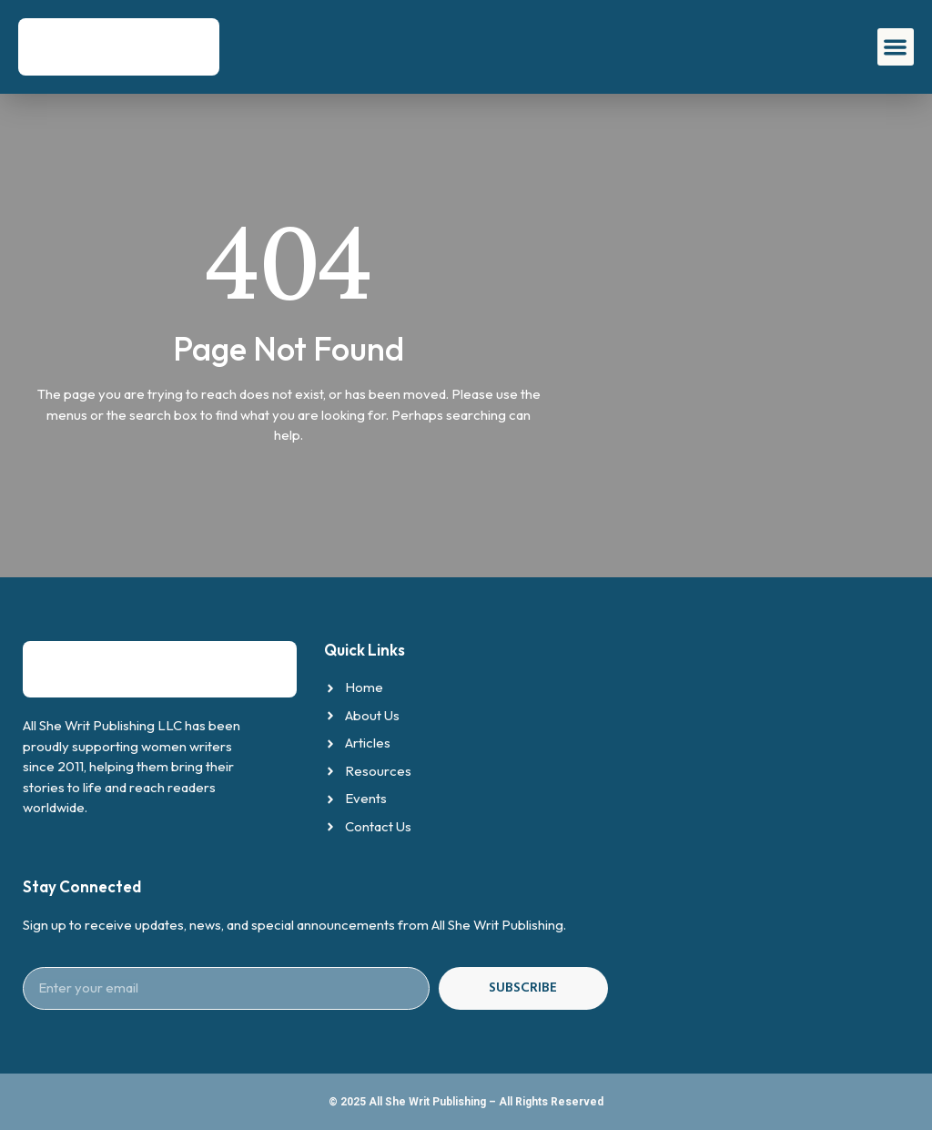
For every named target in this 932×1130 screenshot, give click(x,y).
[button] (896, 47)
